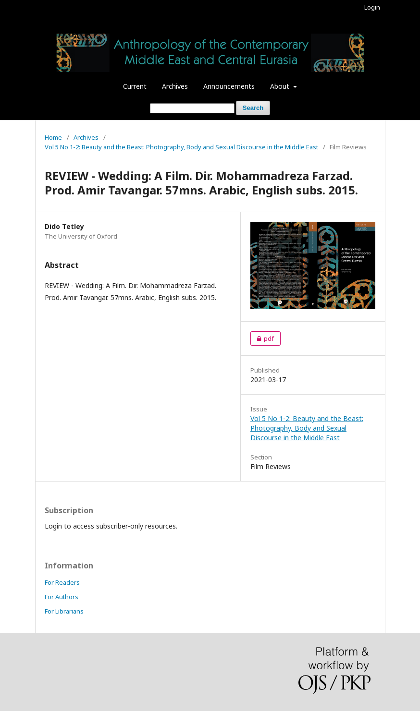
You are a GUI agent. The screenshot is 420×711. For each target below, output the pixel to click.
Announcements (229, 86)
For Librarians (64, 611)
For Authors (61, 596)
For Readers (62, 582)
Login (372, 7)
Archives (175, 86)
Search (253, 107)
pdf (262, 338)
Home (53, 137)
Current (135, 86)
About (280, 86)
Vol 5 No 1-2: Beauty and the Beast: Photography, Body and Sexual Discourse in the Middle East (181, 147)
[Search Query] (192, 108)
